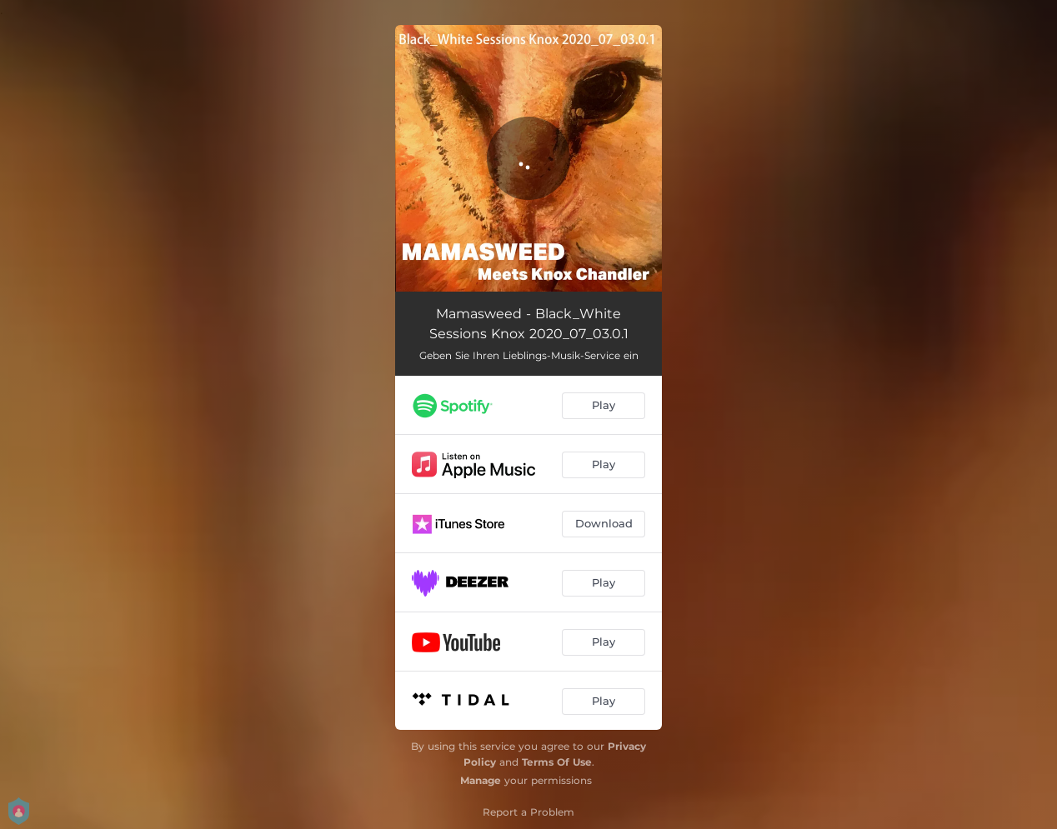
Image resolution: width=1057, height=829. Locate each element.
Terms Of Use (557, 762)
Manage (480, 780)
